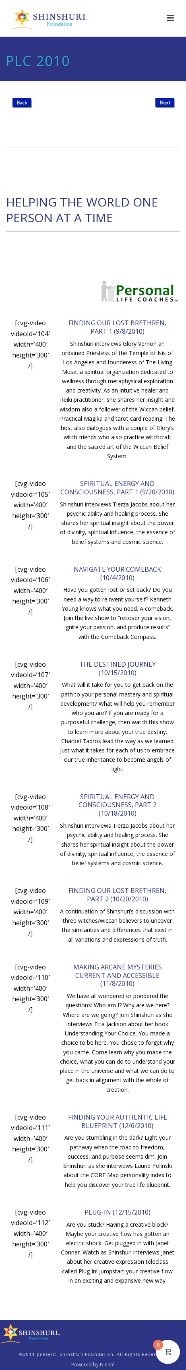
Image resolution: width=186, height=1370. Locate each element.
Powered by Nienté (93, 1365)
